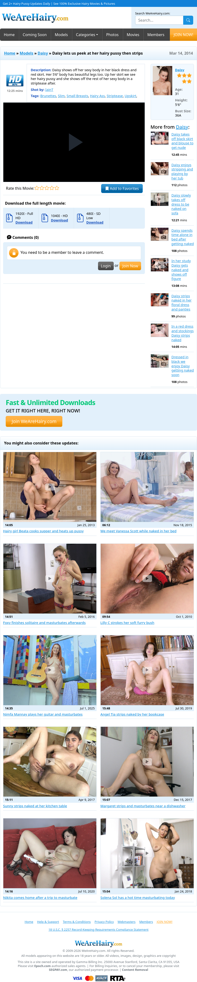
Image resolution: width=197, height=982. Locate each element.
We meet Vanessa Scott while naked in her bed (138, 531)
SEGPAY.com (58, 970)
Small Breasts (77, 96)
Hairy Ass (97, 96)
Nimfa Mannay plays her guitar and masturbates (43, 714)
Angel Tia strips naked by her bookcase (132, 714)
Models (61, 34)
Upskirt (130, 96)
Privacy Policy (104, 922)
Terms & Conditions (77, 922)
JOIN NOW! (183, 34)
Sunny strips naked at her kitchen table (35, 806)
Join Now (130, 266)
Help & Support (48, 922)
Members (155, 34)
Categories (85, 34)
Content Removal (135, 970)
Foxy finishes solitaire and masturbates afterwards (44, 622)
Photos (112, 34)
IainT (49, 89)
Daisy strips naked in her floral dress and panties (182, 303)
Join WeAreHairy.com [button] (34, 421)
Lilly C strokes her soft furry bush (127, 622)
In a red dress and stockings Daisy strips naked (183, 333)
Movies (133, 34)
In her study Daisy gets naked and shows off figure (181, 270)
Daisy (43, 53)
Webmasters (126, 922)
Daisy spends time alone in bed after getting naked (183, 237)
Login (106, 266)
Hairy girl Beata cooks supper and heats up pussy (43, 531)
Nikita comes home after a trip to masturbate (40, 897)
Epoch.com (42, 966)
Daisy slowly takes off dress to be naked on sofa (181, 204)
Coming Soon (35, 34)
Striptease (115, 96)
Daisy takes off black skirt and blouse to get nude (182, 141)
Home (9, 34)
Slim (61, 96)
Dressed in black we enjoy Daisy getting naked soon (183, 366)
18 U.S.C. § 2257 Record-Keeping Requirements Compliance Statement (98, 929)
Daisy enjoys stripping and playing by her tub (182, 171)
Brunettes (48, 96)
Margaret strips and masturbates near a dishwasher (142, 806)
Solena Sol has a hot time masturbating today (137, 897)
